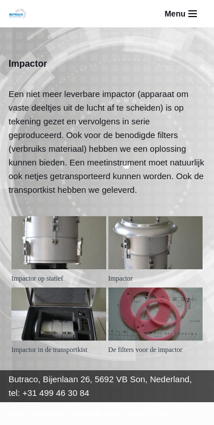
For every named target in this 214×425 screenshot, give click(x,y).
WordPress (145, 413)
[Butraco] (21, 13)
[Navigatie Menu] (180, 13)
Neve (19, 413)
